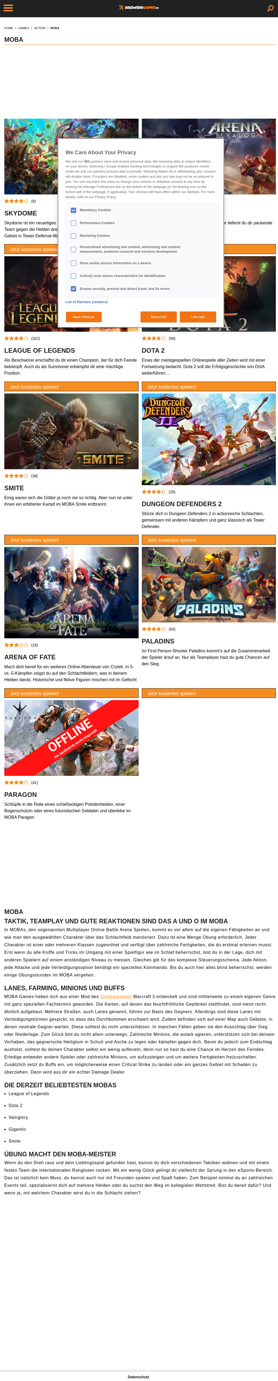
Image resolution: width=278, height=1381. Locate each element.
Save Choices (84, 316)
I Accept (198, 316)
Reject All (158, 316)
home (8, 28)
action (39, 28)
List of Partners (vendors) (87, 302)
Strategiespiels (116, 996)
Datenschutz (138, 1377)
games (23, 28)
